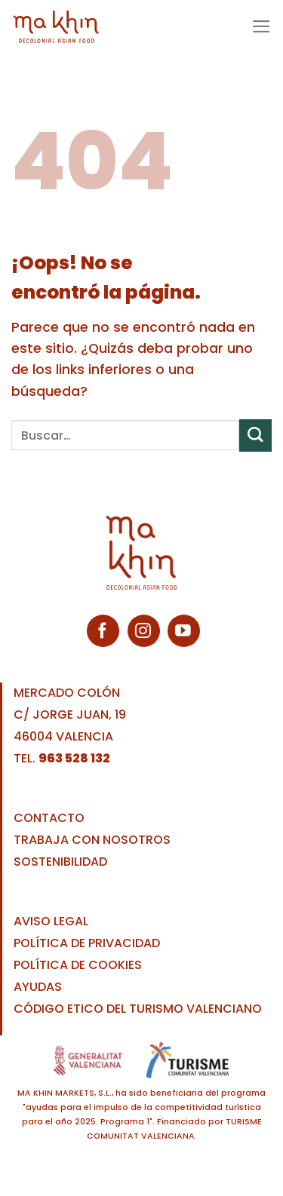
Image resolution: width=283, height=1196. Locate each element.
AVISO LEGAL (51, 921)
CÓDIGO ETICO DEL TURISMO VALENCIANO (138, 1008)
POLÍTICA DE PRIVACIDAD (87, 943)
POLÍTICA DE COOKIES (78, 965)
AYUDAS (38, 986)
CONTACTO (49, 817)
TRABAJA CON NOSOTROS (92, 839)
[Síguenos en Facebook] (103, 631)
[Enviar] (255, 435)
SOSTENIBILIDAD (60, 861)
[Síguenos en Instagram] (144, 631)
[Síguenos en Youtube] (184, 631)
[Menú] (261, 26)
